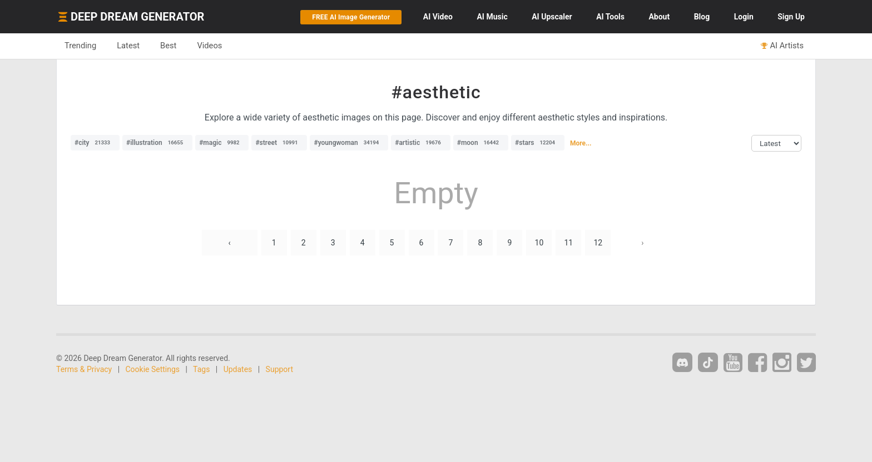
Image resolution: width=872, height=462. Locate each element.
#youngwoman (349, 142)
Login (744, 16)
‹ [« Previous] (230, 242)
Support (279, 369)
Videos (209, 46)
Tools (610, 16)
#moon (480, 142)
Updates (238, 369)
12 (597, 242)
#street (279, 142)
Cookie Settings (153, 369)
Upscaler (552, 16)
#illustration (157, 142)
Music (492, 16)
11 (568, 242)
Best (168, 46)
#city (95, 142)
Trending (80, 46)
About (659, 16)
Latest (128, 46)
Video (438, 16)
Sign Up (791, 16)
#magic (222, 142)
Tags (201, 369)
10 (539, 242)
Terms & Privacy (84, 369)
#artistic (420, 142)
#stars (538, 142)
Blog (702, 16)
